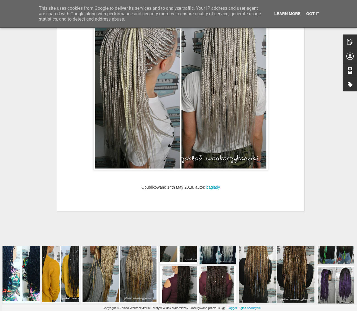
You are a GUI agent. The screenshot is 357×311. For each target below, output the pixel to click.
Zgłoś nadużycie (249, 308)
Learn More (287, 13)
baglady (213, 152)
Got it (312, 13)
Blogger (231, 308)
